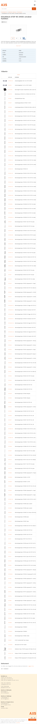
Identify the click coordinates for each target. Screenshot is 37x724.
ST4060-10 (10, 428)
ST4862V (10, 631)
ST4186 (9, 600)
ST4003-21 (10, 182)
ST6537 (10, 102)
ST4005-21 (10, 199)
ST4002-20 (10, 155)
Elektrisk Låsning (12, 12)
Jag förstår (32, 719)
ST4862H (10, 627)
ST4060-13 (10, 433)
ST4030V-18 (11, 327)
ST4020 (10, 270)
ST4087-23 (10, 499)
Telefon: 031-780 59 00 (6, 677)
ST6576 (10, 94)
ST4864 (10, 635)
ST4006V (10, 212)
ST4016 (9, 85)
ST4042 (10, 375)
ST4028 (10, 301)
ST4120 (9, 552)
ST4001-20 (10, 129)
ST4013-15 (10, 265)
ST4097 (10, 521)
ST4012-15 (10, 261)
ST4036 (10, 358)
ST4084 (10, 490)
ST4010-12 (10, 248)
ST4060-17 (10, 442)
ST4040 (10, 367)
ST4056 (10, 415)
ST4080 (10, 472)
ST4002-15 (10, 146)
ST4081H (10, 477)
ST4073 (10, 459)
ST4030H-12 (11, 305)
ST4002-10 (10, 138)
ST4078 (10, 468)
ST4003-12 (10, 164)
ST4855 (10, 613)
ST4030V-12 (10, 309)
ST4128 (9, 560)
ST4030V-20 (11, 336)
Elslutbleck (19, 12)
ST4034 (10, 353)
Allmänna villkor (4, 708)
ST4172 (9, 591)
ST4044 (10, 384)
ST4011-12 (10, 257)
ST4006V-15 (11, 217)
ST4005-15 (10, 190)
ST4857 (10, 640)
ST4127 (9, 556)
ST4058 (10, 424)
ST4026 (10, 292)
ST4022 (10, 279)
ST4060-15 (10, 437)
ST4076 (10, 649)
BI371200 (10, 89)
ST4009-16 (10, 235)
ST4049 (10, 393)
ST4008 (10, 226)
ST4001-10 (10, 111)
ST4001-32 (10, 653)
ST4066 (10, 446)
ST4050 (10, 397)
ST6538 (10, 107)
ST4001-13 (10, 116)
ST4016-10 (10, 80)
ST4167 (9, 582)
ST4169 (9, 587)
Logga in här (30, 666)
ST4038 (10, 362)
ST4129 (9, 565)
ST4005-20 (10, 195)
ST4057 (10, 419)
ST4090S (10, 644)
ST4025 (10, 287)
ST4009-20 (10, 239)
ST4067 (10, 450)
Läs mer (18, 722)
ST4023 (10, 283)
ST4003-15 (10, 173)
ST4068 (10, 455)
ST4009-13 (10, 230)
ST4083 (10, 486)
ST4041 (9, 371)
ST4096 (10, 516)
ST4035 (10, 657)
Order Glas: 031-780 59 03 (7, 678)
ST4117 (9, 538)
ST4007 (10, 221)
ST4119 (9, 547)
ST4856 (10, 618)
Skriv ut (4, 21)
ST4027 (10, 296)
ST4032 (10, 345)
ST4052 (10, 406)
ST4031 (9, 340)
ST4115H (10, 530)
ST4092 (10, 508)
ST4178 (9, 596)
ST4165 (9, 578)
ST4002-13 (10, 142)
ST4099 (10, 525)
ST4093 (10, 512)
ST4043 (10, 380)
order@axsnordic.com (6, 684)
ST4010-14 (10, 252)
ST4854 (10, 609)
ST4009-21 (10, 243)
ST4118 (9, 543)
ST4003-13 (10, 168)
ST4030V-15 (10, 318)
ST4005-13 (10, 186)
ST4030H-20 (11, 331)
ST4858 (10, 622)
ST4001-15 (10, 120)
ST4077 (10, 464)
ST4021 (9, 274)
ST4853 (10, 604)
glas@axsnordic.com (5, 687)
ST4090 (10, 503)
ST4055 (10, 411)
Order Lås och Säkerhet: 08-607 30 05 (10, 680)
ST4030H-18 (11, 323)
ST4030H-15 (11, 314)
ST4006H (10, 204)
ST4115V (10, 534)
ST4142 (9, 569)
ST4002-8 (10, 160)
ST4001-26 (10, 133)
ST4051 (9, 402)
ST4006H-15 (11, 208)
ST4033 (10, 349)
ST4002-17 (10, 151)
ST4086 (10, 494)
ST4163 (9, 98)
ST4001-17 (10, 124)
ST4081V (10, 481)
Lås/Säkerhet (4, 12)
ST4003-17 (10, 177)
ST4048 (10, 389)
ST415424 (10, 574)
